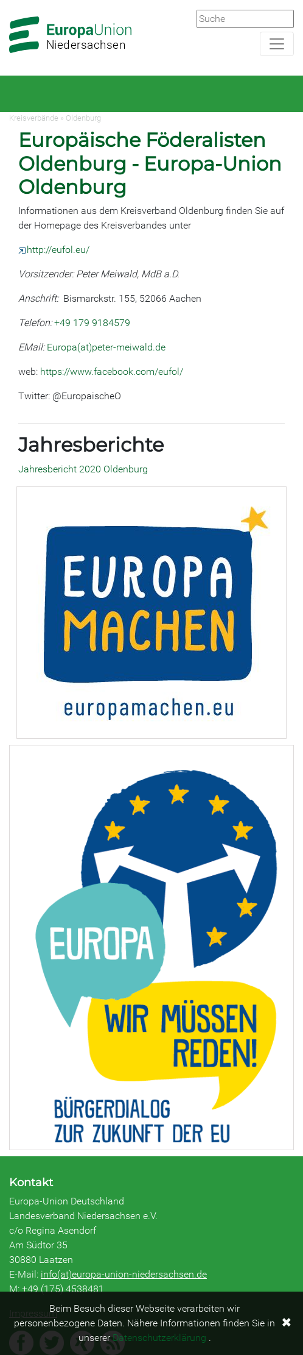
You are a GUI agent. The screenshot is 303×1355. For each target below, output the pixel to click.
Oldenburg (83, 118)
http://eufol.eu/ (53, 249)
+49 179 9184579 (92, 323)
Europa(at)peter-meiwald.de (106, 347)
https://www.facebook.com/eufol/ (111, 371)
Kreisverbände (33, 118)
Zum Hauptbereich (9, 0)
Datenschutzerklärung (159, 1337)
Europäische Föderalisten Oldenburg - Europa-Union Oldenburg (150, 163)
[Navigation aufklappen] (277, 44)
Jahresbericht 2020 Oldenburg (83, 469)
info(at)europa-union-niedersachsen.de (124, 1274)
